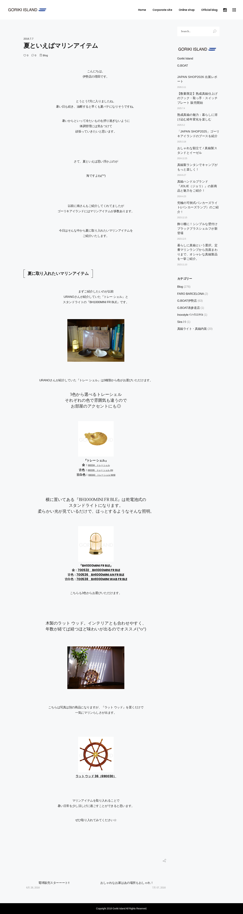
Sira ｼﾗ (181, 322)
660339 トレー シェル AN (100, 470)
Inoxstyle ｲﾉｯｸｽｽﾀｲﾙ (190, 314)
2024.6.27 (181, 175)
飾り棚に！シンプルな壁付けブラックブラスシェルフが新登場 (197, 228)
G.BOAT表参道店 (188, 308)
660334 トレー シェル (99, 465)
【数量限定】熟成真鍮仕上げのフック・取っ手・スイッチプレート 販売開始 (197, 98)
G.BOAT (182, 65)
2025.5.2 (181, 125)
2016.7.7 (28, 38)
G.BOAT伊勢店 (187, 300)
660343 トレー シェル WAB (101, 475)
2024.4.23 (181, 196)
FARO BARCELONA (190, 293)
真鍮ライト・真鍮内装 (192, 328)
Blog (45, 55)
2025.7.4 (181, 108)
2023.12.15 (182, 217)
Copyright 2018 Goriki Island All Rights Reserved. (121, 908)
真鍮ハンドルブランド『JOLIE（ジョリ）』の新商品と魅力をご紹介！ (197, 186)
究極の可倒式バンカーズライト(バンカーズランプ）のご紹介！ (198, 207)
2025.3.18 (181, 141)
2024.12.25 (182, 158)
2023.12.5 (181, 239)
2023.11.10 (182, 264)
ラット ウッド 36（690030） (96, 776)
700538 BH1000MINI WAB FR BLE (101, 579)
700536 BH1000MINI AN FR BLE (100, 575)
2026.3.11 (181, 87)
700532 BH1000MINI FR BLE (99, 570)
